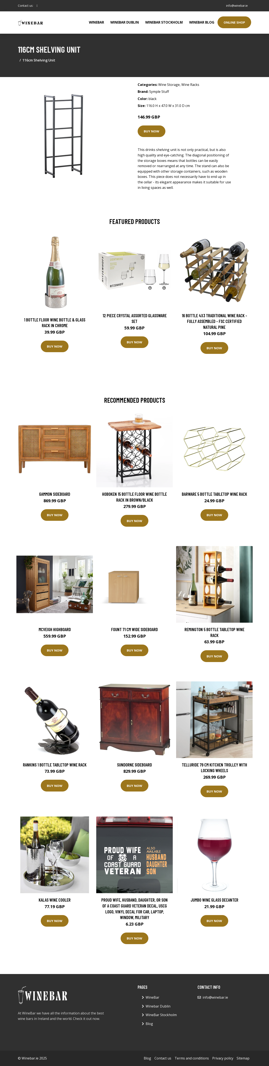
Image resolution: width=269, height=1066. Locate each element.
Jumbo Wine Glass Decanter (214, 899)
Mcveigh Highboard (55, 629)
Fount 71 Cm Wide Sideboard (134, 629)
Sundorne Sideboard (134, 764)
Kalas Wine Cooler (55, 899)
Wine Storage (169, 84)
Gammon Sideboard (54, 494)
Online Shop (234, 22)
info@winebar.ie (237, 6)
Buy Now (151, 131)
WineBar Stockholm (164, 22)
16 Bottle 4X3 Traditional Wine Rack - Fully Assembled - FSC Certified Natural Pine (214, 321)
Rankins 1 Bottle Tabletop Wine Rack (55, 764)
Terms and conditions (192, 1058)
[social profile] (37, 6)
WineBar (96, 22)
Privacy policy (222, 1058)
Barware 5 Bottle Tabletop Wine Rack (214, 494)
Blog (149, 1023)
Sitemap (243, 1058)
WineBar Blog (201, 22)
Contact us (162, 1058)
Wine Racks (190, 84)
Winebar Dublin (124, 22)
